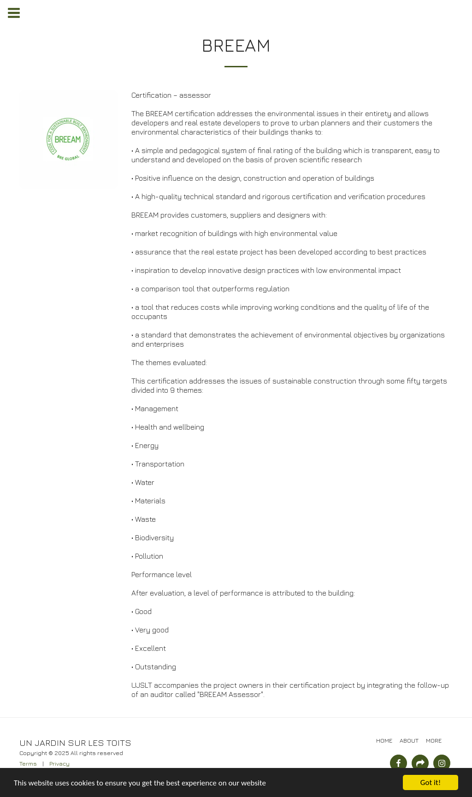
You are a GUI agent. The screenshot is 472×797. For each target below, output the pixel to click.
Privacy (59, 763)
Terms (28, 763)
